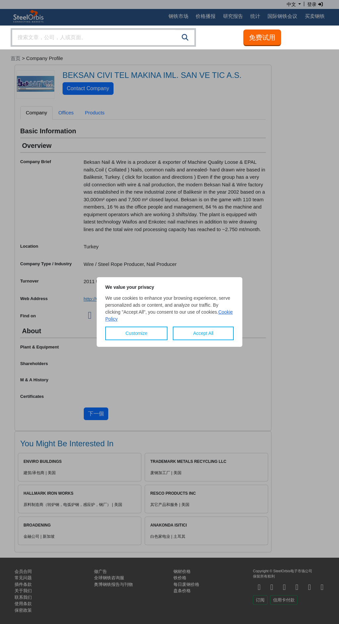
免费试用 (262, 37)
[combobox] (103, 37)
